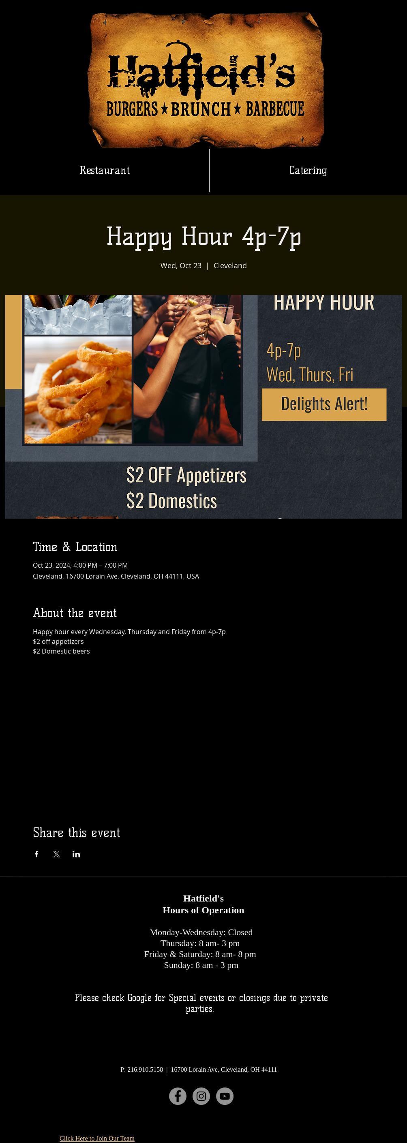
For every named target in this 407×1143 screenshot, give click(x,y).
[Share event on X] (56, 854)
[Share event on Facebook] (37, 854)
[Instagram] (201, 1096)
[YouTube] (224, 1096)
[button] (308, 170)
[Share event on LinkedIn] (76, 854)
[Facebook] (177, 1096)
